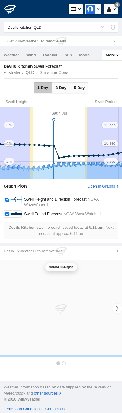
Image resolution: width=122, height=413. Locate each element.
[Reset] (102, 27)
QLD (29, 72)
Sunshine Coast (54, 72)
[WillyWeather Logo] (14, 9)
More (110, 55)
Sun (68, 55)
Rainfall (50, 55)
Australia (12, 72)
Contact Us (55, 409)
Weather (11, 55)
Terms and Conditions (23, 409)
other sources (46, 393)
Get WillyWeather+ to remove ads (36, 41)
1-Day (42, 87)
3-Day (61, 87)
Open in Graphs (101, 186)
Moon (84, 55)
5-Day (79, 87)
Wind (31, 55)
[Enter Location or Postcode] (61, 27)
